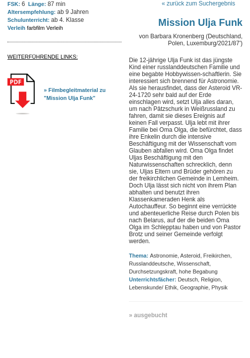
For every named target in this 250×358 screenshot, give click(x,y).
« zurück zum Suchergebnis (198, 3)
